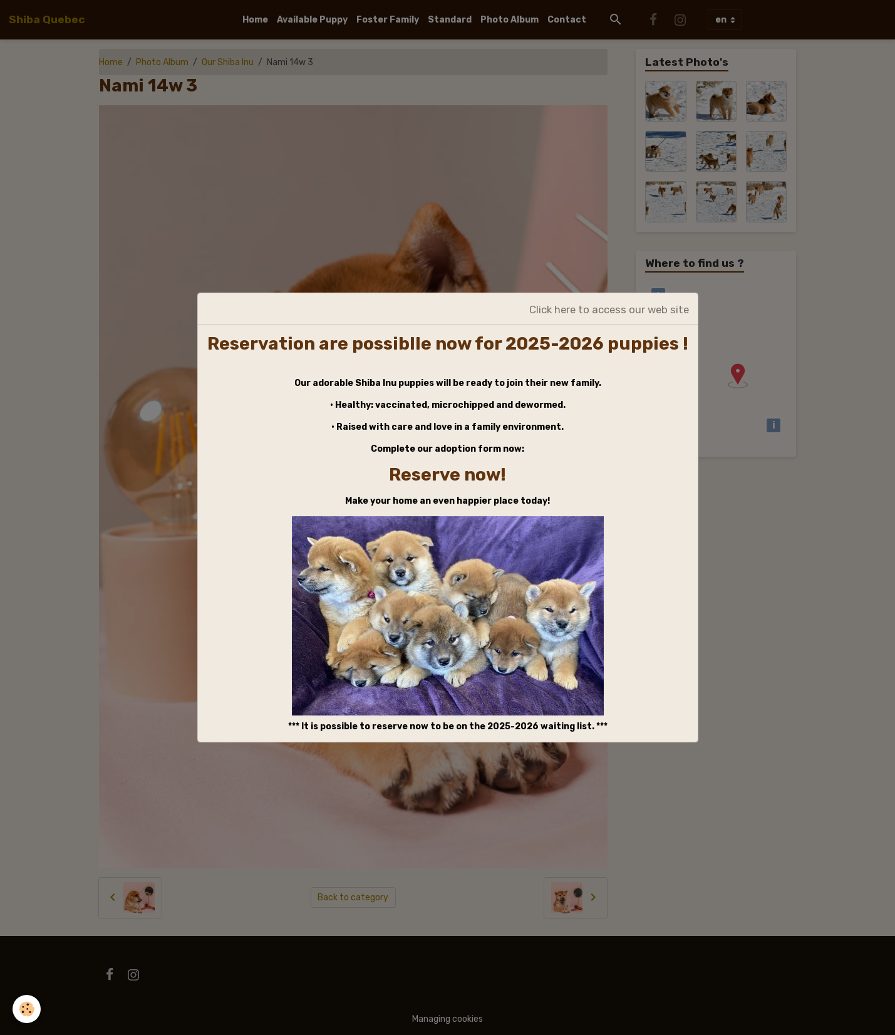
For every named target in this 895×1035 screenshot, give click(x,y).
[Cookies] (27, 1009)
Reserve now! (447, 474)
